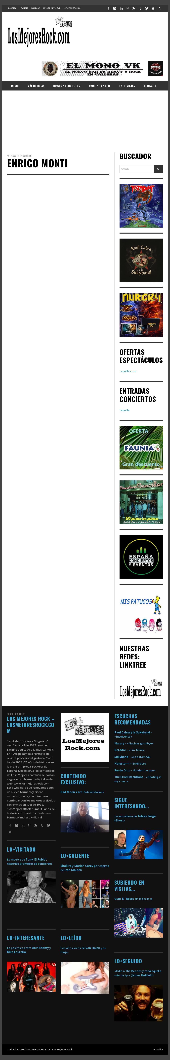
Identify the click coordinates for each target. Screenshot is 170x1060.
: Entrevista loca (82, 792)
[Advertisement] (85, 121)
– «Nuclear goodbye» (134, 743)
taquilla (124, 410)
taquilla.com (128, 371)
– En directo (130, 763)
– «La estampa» (132, 757)
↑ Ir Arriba (157, 1049)
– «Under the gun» (134, 770)
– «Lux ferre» (129, 750)
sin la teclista (133, 899)
